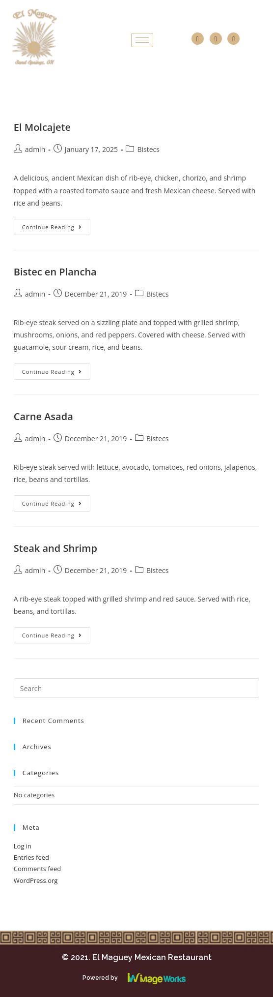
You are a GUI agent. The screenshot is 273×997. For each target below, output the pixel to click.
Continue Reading (52, 227)
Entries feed (31, 857)
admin (35, 149)
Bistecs (148, 149)
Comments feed (37, 868)
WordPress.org (36, 880)
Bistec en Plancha (55, 271)
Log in (22, 846)
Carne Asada (43, 416)
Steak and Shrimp (55, 548)
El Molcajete (42, 127)
